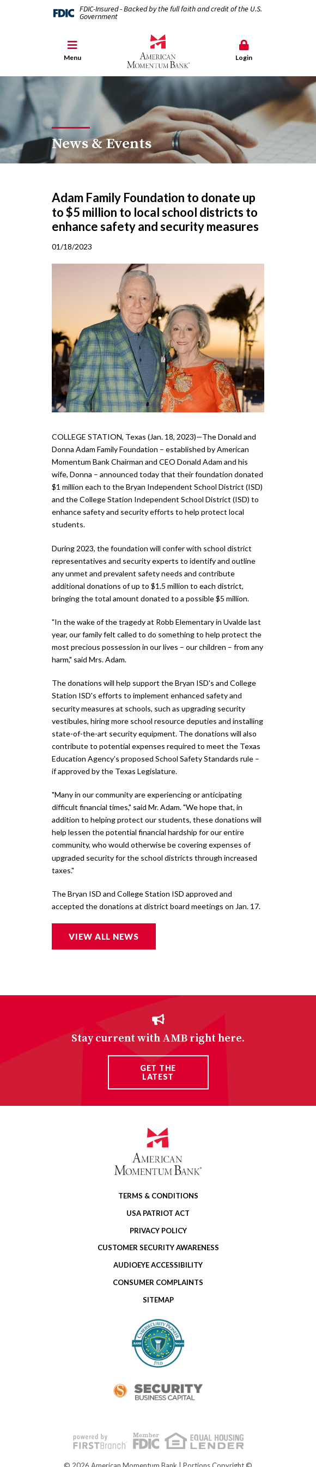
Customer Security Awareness (158, 1247)
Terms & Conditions (158, 1195)
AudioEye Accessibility (158, 1265)
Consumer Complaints (158, 1282)
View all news (104, 936)
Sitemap (158, 1299)
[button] (72, 51)
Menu (72, 51)
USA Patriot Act (158, 1213)
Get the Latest (158, 1072)
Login (243, 51)
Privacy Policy (158, 1230)
